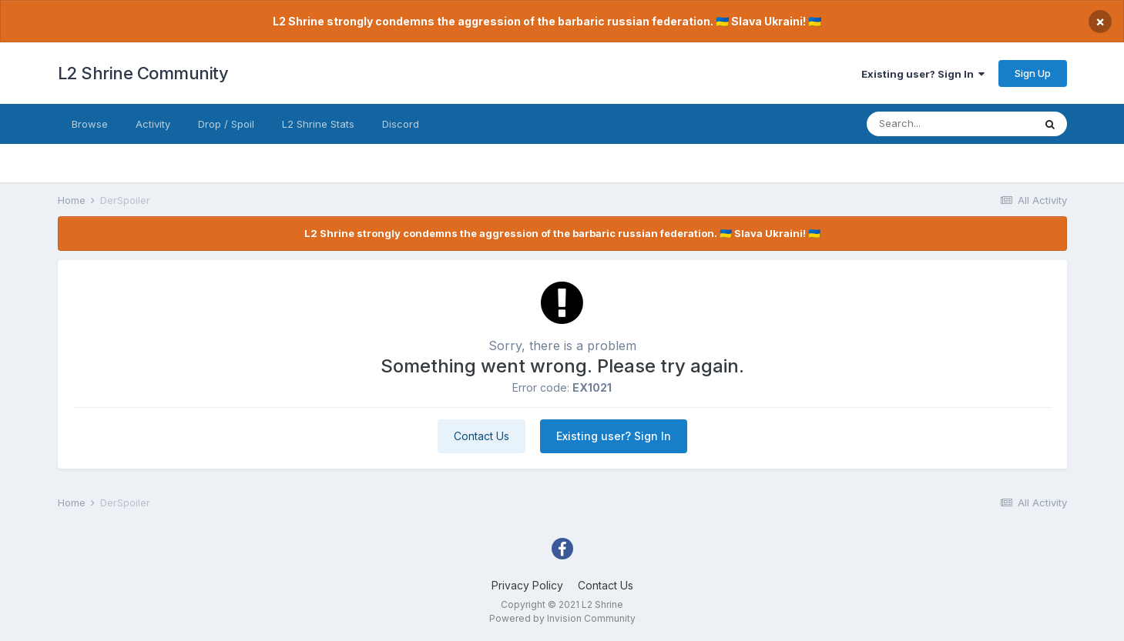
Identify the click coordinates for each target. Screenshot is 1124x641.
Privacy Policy (527, 585)
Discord (400, 124)
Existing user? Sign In (923, 74)
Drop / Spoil (226, 124)
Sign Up (1033, 73)
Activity (153, 124)
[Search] (950, 124)
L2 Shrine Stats (318, 124)
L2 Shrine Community (143, 73)
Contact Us (481, 435)
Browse (90, 124)
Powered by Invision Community (562, 618)
